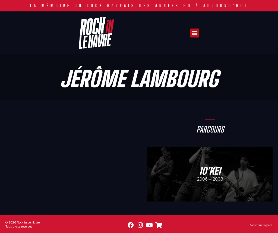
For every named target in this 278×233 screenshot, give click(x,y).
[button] (194, 33)
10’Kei (210, 171)
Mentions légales (261, 225)
